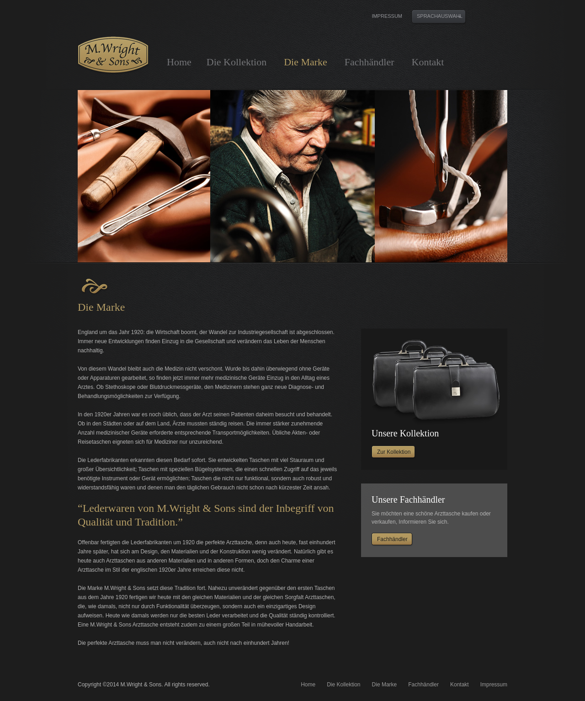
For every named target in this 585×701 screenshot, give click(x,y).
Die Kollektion (236, 62)
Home (179, 62)
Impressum (387, 16)
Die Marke (305, 62)
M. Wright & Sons (113, 54)
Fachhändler (369, 62)
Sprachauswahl (440, 16)
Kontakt (428, 62)
